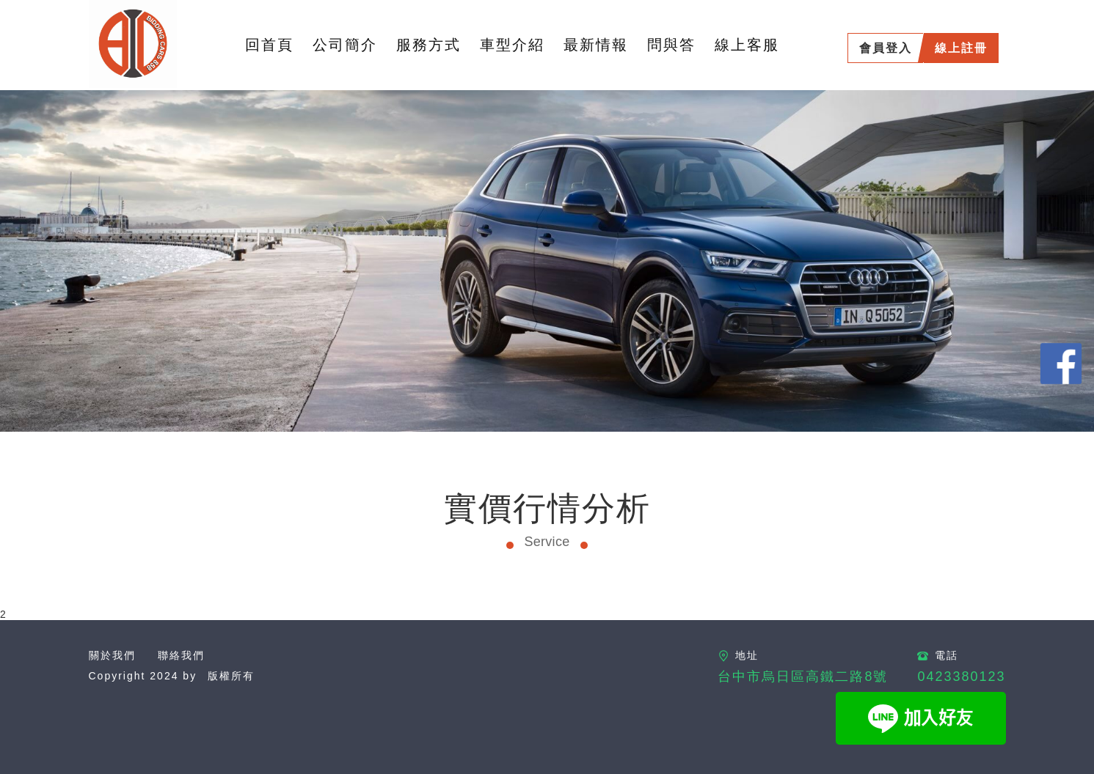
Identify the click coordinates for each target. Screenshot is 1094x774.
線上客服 (747, 45)
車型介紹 (512, 45)
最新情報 (596, 45)
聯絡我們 (181, 655)
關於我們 (112, 655)
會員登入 (885, 48)
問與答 (671, 45)
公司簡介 (345, 45)
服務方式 (428, 45)
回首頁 (269, 45)
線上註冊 (961, 48)
